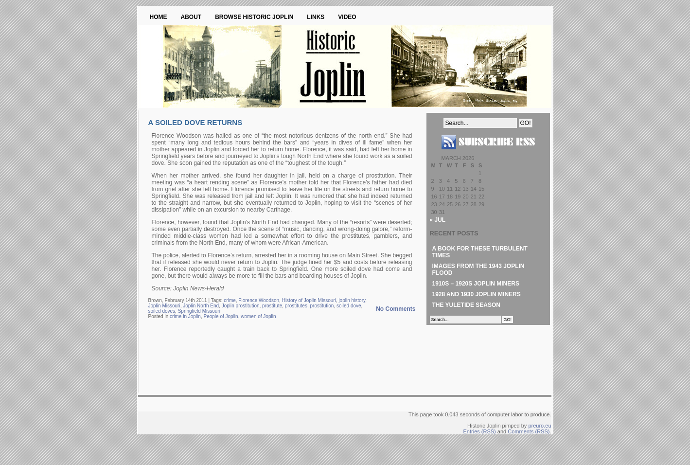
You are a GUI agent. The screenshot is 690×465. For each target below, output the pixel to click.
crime (229, 300)
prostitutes (296, 305)
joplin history (351, 300)
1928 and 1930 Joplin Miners (476, 294)
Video (347, 17)
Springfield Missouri (199, 311)
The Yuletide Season (466, 305)
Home (158, 17)
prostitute (272, 305)
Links (315, 17)
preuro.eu (539, 426)
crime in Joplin (185, 316)
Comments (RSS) (528, 431)
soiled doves (162, 311)
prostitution (322, 305)
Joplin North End (201, 305)
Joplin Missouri (164, 305)
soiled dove (348, 305)
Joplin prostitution (241, 305)
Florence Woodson (258, 300)
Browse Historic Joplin (254, 17)
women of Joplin (258, 316)
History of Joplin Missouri (309, 300)
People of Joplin (220, 316)
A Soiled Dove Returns (195, 122)
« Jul (438, 219)
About (191, 17)
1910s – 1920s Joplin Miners (475, 283)
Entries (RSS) (479, 431)
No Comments (395, 308)
